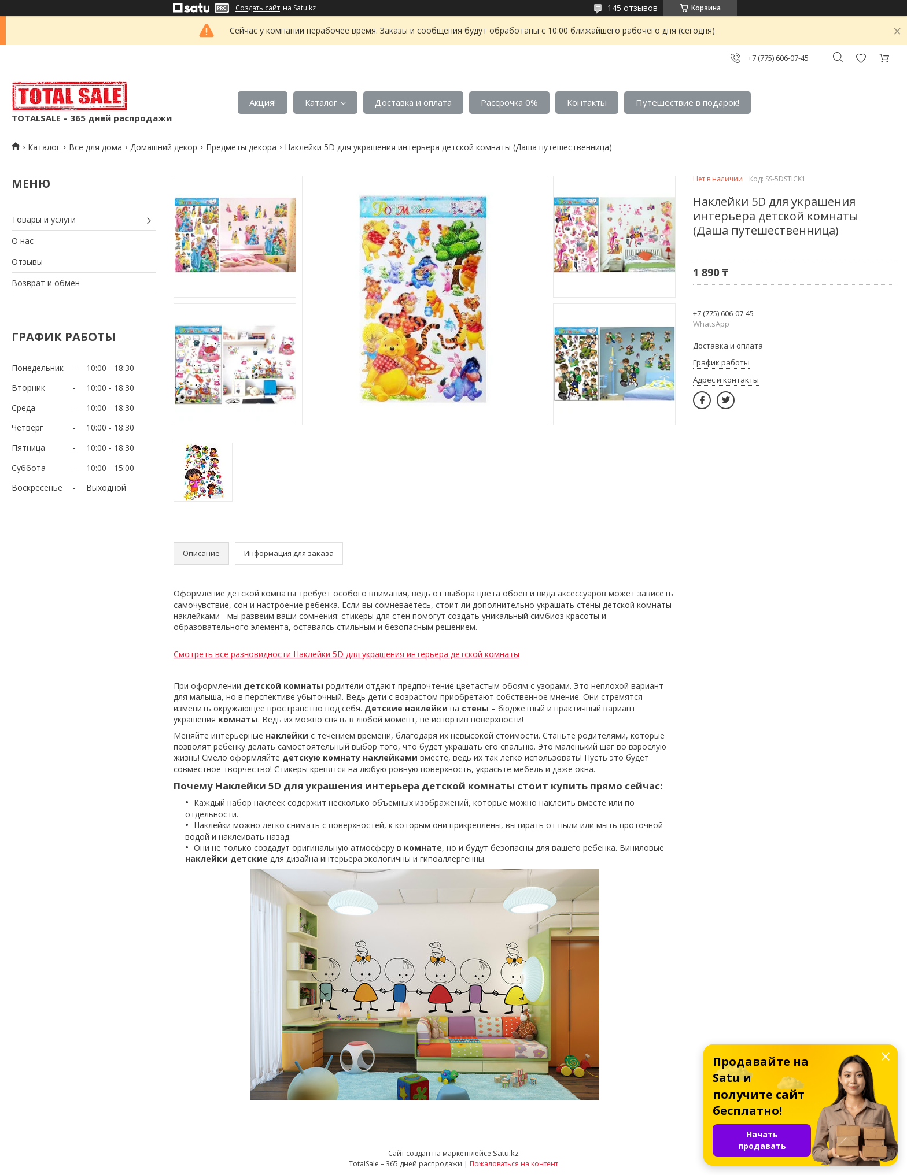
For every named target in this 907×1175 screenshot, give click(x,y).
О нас (23, 240)
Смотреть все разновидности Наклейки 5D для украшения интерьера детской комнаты (346, 653)
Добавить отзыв (860, 58)
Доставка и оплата (413, 102)
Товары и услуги (44, 219)
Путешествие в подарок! (687, 102)
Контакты (587, 102)
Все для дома (95, 147)
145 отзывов (632, 7)
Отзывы (27, 261)
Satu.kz (506, 1153)
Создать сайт (257, 8)
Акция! (262, 102)
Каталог (321, 102)
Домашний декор (163, 147)
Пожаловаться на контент (514, 1164)
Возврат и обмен (46, 282)
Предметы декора (241, 147)
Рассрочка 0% (509, 102)
